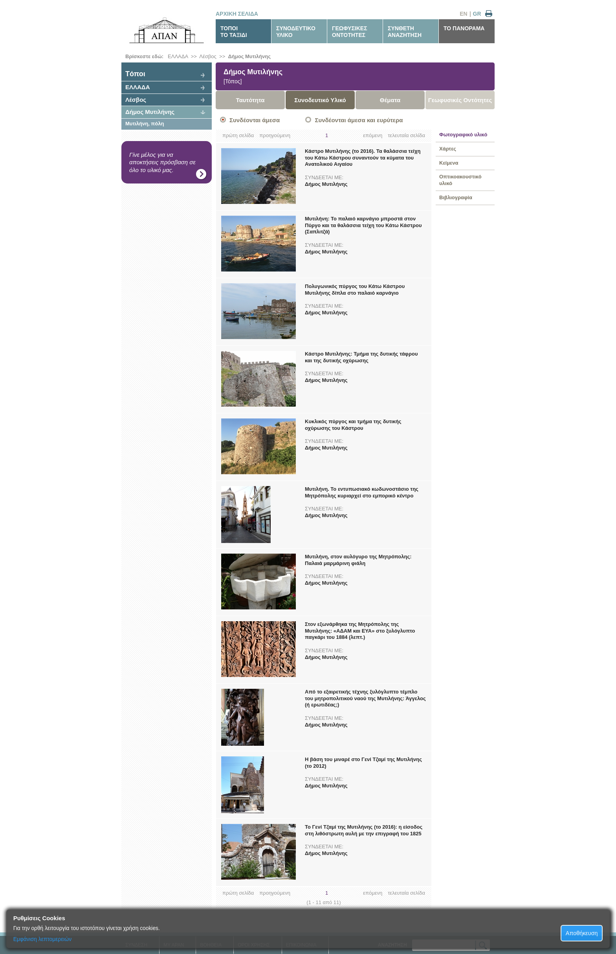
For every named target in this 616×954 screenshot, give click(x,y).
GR (477, 14)
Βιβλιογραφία (455, 197)
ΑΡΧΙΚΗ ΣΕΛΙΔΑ (237, 14)
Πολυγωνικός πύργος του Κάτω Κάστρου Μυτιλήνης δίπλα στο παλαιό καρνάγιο (355, 289)
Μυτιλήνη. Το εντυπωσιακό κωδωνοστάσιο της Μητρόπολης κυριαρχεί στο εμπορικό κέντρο (361, 492)
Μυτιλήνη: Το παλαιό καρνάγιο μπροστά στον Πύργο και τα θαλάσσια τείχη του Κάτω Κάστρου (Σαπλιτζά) (363, 225)
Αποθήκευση (582, 933)
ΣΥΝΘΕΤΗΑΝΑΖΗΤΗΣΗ (405, 31)
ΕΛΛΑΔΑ (178, 56)
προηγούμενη (274, 135)
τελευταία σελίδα (406, 135)
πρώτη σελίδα (238, 135)
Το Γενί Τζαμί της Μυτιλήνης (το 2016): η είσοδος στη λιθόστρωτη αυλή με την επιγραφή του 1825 (363, 830)
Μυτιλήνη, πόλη (144, 124)
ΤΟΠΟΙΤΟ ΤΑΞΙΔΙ (233, 31)
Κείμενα (448, 163)
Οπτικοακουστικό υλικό (460, 180)
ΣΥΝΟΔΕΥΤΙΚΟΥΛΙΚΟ (295, 31)
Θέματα (390, 100)
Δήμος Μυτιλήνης (249, 56)
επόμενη (372, 135)
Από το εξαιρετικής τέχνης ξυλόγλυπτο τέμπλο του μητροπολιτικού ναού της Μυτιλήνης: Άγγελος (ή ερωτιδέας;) (365, 698)
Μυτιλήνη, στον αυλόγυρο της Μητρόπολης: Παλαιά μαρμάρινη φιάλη (358, 560)
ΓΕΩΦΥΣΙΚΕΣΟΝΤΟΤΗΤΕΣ (349, 31)
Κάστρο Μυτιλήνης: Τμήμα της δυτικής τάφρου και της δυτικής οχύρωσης (361, 357)
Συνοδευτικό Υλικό (320, 100)
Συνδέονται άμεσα (254, 120)
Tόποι (135, 74)
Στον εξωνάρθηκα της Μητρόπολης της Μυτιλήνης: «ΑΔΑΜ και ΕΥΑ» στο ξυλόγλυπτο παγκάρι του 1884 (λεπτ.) (360, 630)
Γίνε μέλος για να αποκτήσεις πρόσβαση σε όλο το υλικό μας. (162, 162)
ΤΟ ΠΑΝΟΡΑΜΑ (464, 28)
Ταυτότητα (250, 100)
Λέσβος (207, 56)
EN (463, 14)
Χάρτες (447, 149)
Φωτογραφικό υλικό (463, 135)
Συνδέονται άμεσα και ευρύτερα (359, 120)
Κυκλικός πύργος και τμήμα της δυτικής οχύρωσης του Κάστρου (353, 424)
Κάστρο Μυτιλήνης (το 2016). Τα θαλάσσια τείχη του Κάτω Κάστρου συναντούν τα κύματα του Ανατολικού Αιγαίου (362, 157)
